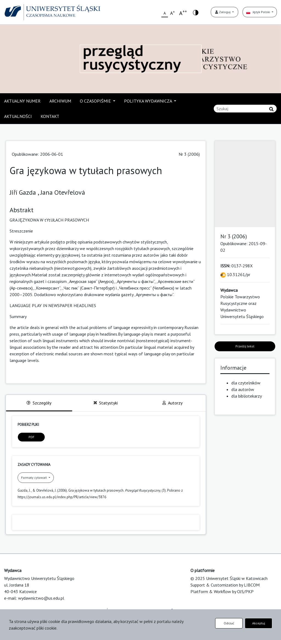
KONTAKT (50, 116)
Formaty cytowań (34, 477)
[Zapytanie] (245, 108)
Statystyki (106, 403)
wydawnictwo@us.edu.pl (41, 598)
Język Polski (258, 12)
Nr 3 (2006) (189, 154)
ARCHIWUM (60, 101)
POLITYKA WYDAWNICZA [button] (148, 101)
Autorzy (172, 403)
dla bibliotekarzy (246, 396)
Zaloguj (223, 12)
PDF (31, 437)
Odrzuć (229, 623)
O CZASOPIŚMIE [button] (96, 101)
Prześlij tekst (244, 346)
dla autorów (242, 389)
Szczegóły (39, 403)
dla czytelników (245, 383)
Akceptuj (258, 623)
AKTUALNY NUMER (22, 101)
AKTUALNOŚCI (18, 116)
